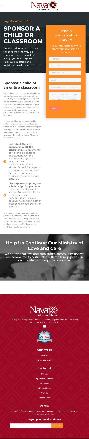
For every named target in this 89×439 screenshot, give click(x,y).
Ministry (44, 354)
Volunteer (44, 382)
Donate (44, 372)
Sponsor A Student (44, 377)
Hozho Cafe (44, 396)
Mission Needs (44, 386)
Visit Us (44, 391)
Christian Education (44, 358)
